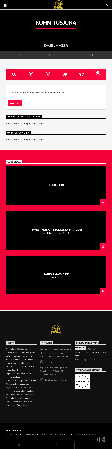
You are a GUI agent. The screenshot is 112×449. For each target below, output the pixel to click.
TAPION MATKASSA (57, 274)
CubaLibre (57, 184)
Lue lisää (15, 103)
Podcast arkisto (59, 434)
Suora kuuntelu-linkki (85, 434)
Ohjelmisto (28, 434)
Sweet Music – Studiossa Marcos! (57, 229)
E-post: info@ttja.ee (85, 359)
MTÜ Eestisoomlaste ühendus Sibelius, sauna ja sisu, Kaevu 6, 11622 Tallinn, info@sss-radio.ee (55, 353)
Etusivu (13, 434)
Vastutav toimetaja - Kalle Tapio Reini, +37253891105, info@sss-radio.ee (53, 371)
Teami (42, 434)
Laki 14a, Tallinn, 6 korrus (56, 380)
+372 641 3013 (51, 362)
